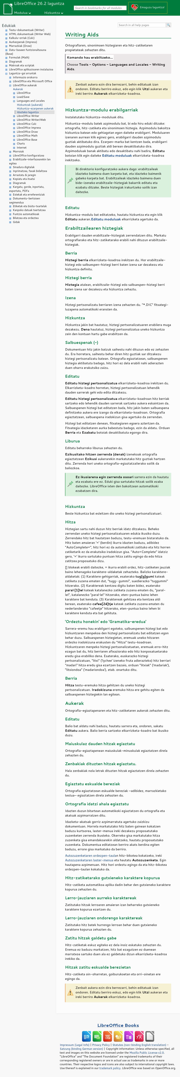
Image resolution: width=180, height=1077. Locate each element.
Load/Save (23, 97)
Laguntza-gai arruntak (22, 73)
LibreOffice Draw (27, 132)
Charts (21, 143)
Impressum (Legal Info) (74, 1045)
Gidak (16, 222)
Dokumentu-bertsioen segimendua (24, 200)
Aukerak (18, 89)
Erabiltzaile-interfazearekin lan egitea (30, 161)
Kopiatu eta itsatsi (24, 179)
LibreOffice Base (27, 139)
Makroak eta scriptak (21, 65)
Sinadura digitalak (24, 167)
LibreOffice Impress (29, 128)
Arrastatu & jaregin (24, 175)
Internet (22, 147)
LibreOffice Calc (26, 124)
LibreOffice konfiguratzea (28, 155)
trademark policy (109, 1068)
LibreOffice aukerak (25, 85)
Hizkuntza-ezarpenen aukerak (35, 108)
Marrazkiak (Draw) (20, 46)
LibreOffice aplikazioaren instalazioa (31, 69)
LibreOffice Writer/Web (31, 120)
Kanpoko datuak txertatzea (29, 210)
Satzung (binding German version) (81, 1049)
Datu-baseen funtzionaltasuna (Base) (25, 52)
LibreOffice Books (118, 1025)
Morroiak (18, 151)
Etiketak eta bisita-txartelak (30, 206)
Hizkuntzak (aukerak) (30, 105)
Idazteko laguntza (28, 112)
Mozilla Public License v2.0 (146, 1052)
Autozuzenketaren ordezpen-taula (90, 855)
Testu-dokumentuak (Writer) (26, 30)
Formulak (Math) (19, 57)
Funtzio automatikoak (26, 214)
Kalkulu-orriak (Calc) (21, 38)
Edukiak (9, 25)
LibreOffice (23, 93)
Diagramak (15, 61)
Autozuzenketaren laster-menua (89, 860)
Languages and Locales (31, 101)
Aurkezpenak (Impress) (23, 42)
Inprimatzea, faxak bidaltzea (30, 171)
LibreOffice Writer (28, 116)
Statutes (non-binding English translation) (139, 1045)
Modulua (21, 12)
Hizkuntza (52, 12)
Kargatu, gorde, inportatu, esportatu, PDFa (26, 189)
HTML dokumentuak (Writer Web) (30, 34)
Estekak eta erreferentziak (29, 194)
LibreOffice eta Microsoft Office (32, 81)
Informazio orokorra (25, 77)
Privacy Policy (101, 1045)
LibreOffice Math (27, 135)
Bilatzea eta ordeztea (25, 218)
